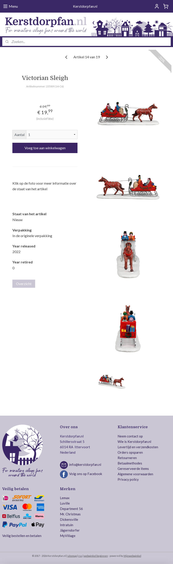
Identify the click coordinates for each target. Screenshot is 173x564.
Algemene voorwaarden (135, 474)
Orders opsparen (130, 452)
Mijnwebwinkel (132, 555)
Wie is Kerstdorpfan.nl (134, 441)
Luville (65, 503)
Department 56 (71, 509)
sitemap (72, 555)
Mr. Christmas (70, 514)
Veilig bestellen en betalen (21, 536)
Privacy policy (128, 479)
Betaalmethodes (130, 463)
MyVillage (67, 536)
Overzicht (24, 283)
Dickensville (69, 519)
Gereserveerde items (133, 469)
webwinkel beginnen (96, 555)
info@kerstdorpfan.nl (85, 464)
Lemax (65, 498)
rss (80, 555)
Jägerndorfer (70, 530)
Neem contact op (130, 436)
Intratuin (66, 525)
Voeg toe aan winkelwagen (45, 148)
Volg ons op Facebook (85, 474)
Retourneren (127, 458)
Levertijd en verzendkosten (138, 447)
